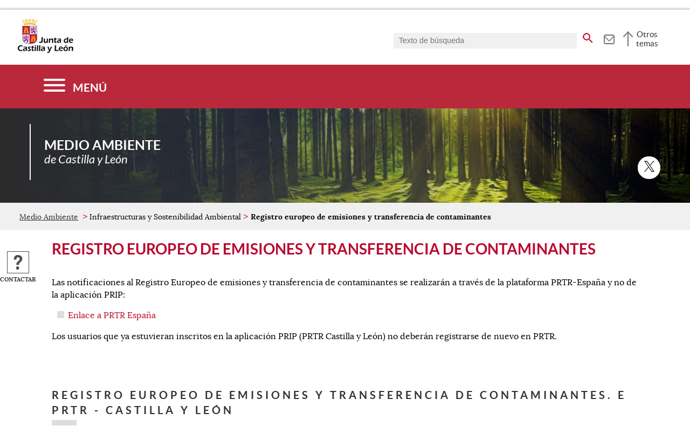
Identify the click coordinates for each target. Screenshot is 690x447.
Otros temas (647, 39)
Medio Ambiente (48, 217)
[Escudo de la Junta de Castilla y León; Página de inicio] (45, 50)
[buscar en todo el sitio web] (588, 36)
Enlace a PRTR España (112, 315)
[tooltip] (609, 38)
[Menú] (75, 86)
